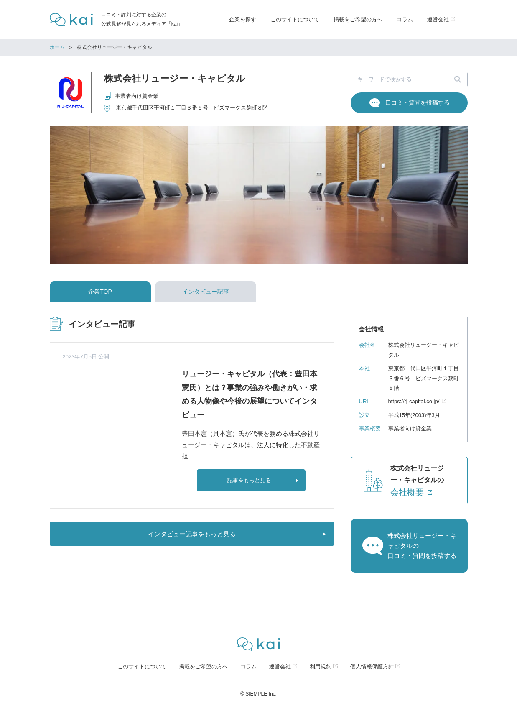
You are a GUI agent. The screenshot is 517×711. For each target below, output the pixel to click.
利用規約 (320, 666)
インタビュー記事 (205, 291)
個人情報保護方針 (372, 666)
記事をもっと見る (249, 480)
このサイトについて (294, 19)
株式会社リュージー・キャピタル (174, 78)
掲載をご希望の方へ (358, 19)
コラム (405, 19)
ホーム (57, 47)
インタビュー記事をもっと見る (192, 533)
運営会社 (280, 666)
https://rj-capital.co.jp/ (414, 401)
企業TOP (100, 291)
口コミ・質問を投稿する (417, 102)
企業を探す (242, 19)
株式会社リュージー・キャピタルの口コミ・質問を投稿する (421, 545)
